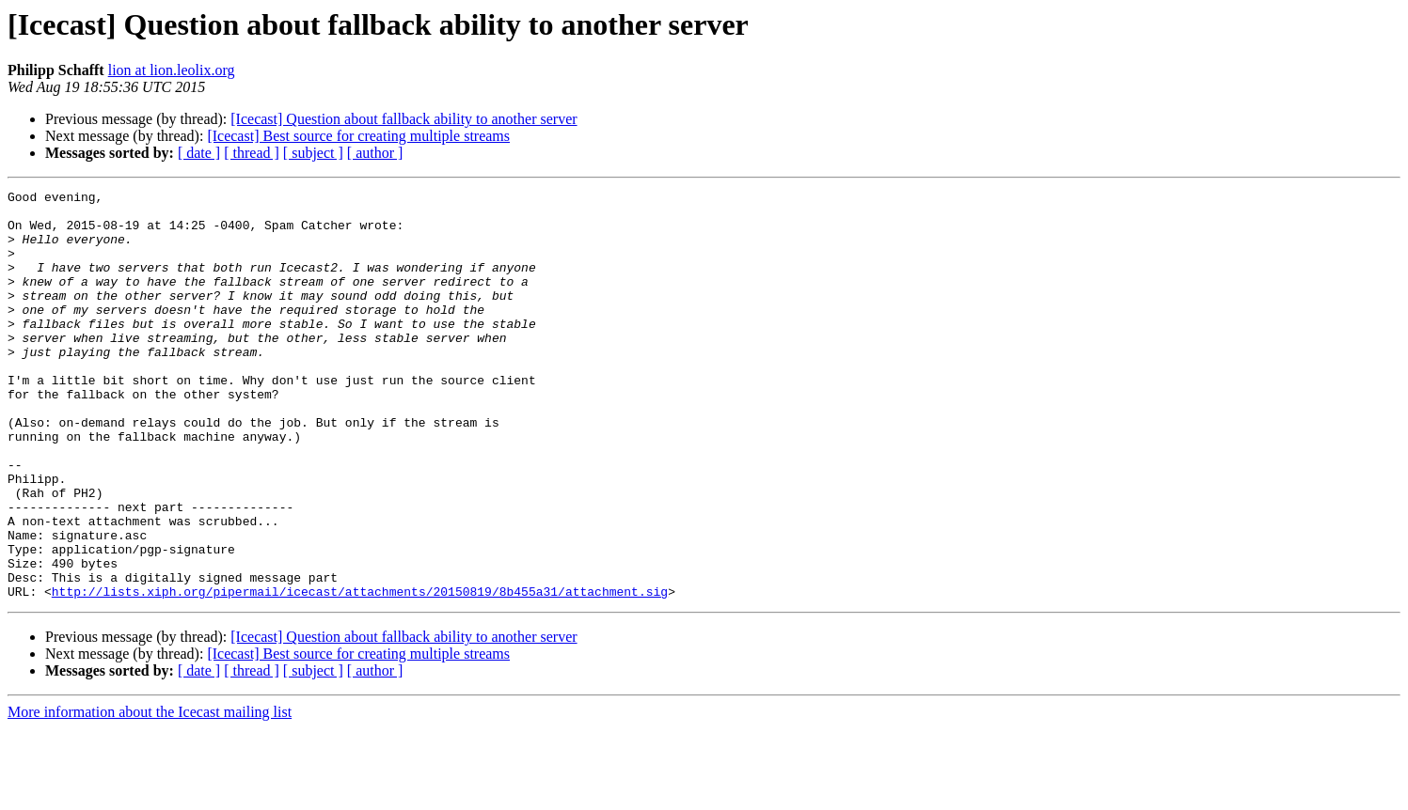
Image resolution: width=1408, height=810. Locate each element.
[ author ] (375, 153)
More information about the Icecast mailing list (150, 794)
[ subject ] (313, 153)
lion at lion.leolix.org (171, 70)
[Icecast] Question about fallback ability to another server (403, 119)
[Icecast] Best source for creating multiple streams (358, 136)
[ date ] (199, 153)
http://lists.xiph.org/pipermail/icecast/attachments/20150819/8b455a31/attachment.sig (360, 672)
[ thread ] (251, 153)
